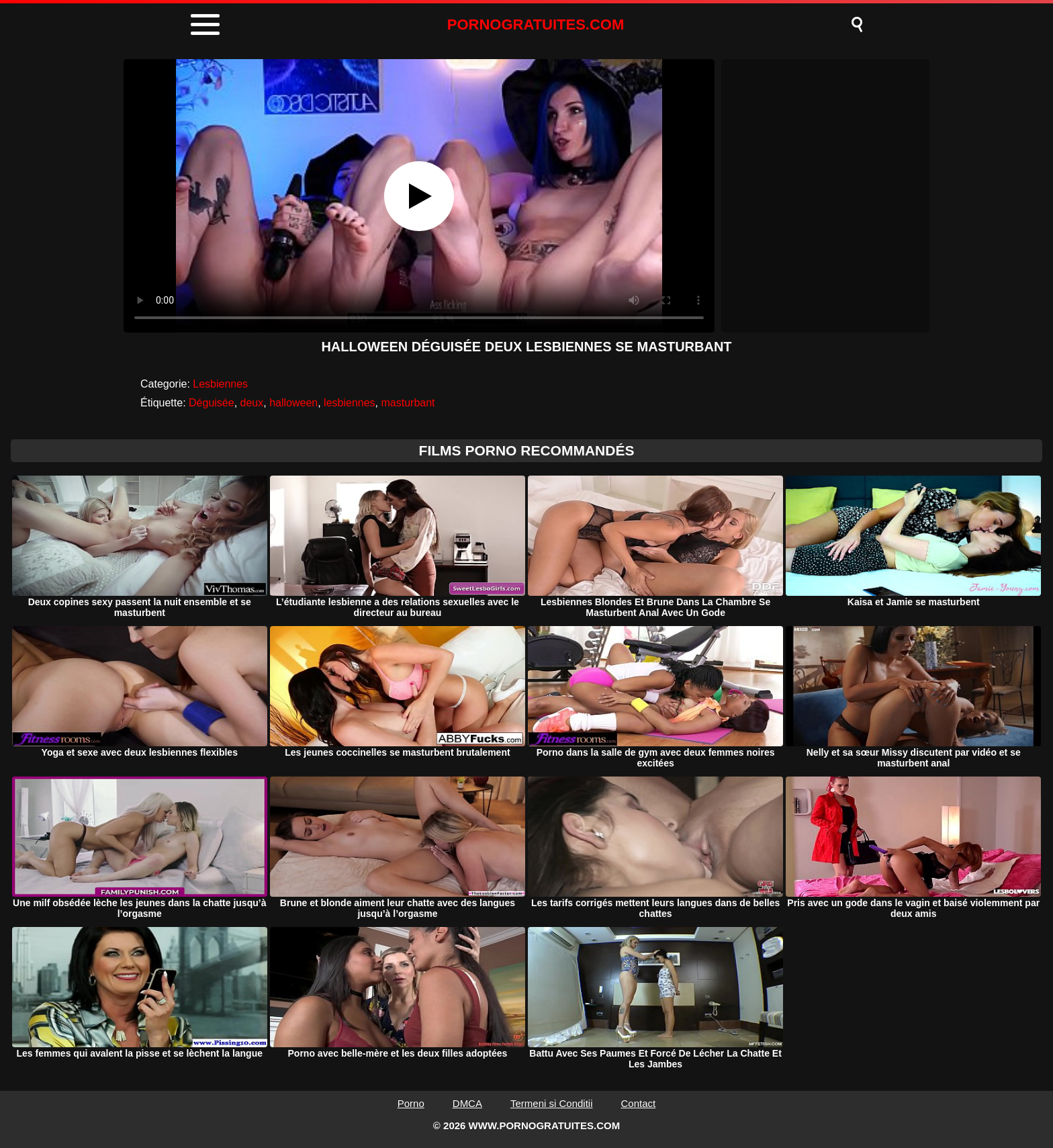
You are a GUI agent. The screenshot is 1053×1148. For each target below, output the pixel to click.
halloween (293, 402)
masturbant (407, 402)
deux (252, 402)
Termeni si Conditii (551, 1103)
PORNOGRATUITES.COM (536, 24)
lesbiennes (349, 402)
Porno (411, 1103)
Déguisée (211, 402)
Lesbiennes (220, 384)
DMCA (467, 1103)
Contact (638, 1103)
